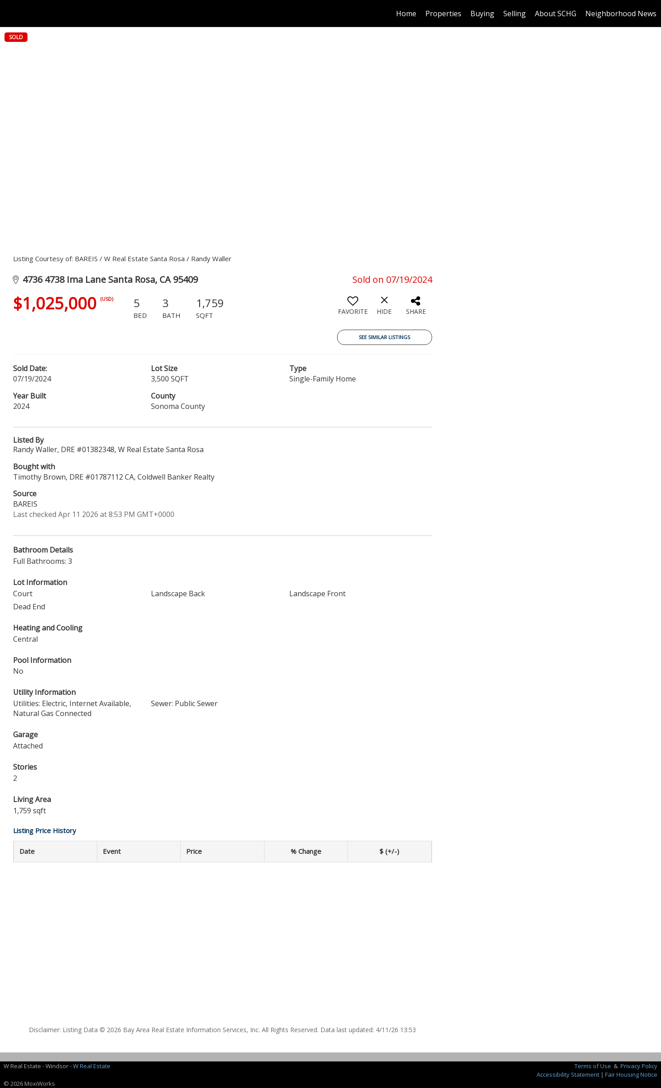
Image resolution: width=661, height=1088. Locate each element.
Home (406, 13)
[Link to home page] (11, 13)
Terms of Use (592, 1066)
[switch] (353, 308)
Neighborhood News (620, 13)
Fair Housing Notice (631, 1074)
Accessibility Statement (568, 1074)
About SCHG (555, 13)
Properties (443, 13)
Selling (514, 13)
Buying (482, 13)
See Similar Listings (384, 337)
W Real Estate (91, 1066)
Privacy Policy (638, 1066)
